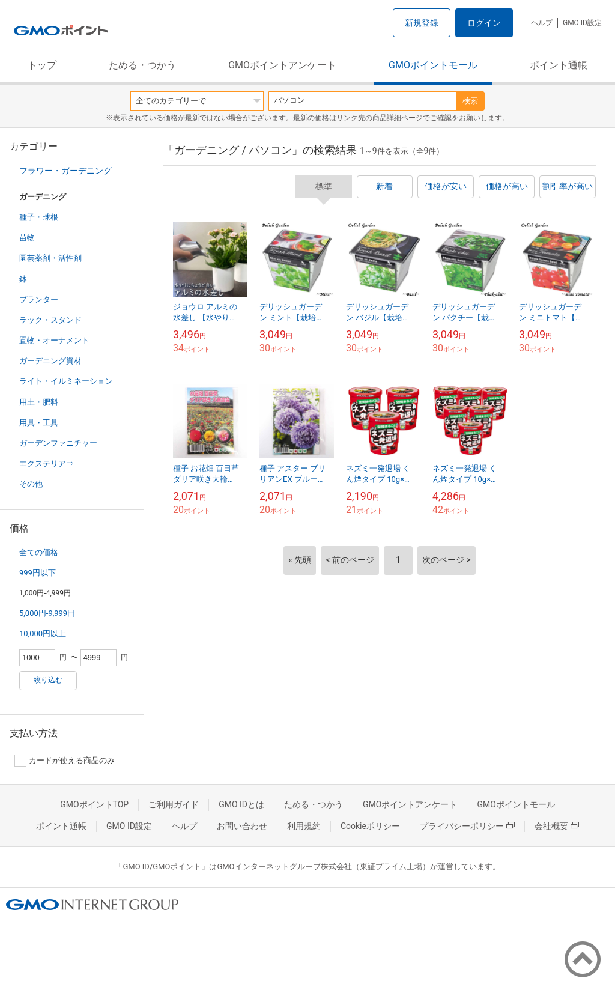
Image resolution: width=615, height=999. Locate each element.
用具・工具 (38, 422)
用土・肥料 (38, 402)
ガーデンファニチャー (58, 443)
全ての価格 (38, 552)
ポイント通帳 (558, 65)
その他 (31, 483)
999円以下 (37, 572)
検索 (470, 100)
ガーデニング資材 (50, 360)
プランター (38, 299)
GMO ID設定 (582, 23)
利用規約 (304, 826)
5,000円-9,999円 (47, 613)
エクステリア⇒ (46, 463)
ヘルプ (542, 23)
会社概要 (557, 826)
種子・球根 (38, 217)
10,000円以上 (42, 633)
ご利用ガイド (173, 804)
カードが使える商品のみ (64, 761)
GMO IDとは (241, 804)
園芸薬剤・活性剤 (50, 258)
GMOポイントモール (433, 65)
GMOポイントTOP (94, 804)
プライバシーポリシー (467, 826)
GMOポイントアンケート (282, 65)
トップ (42, 65)
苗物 (27, 237)
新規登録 (421, 23)
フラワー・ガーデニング (65, 170)
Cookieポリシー (370, 826)
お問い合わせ (242, 826)
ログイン (484, 23)
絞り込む (48, 680)
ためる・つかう (142, 65)
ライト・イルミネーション (66, 381)
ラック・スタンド (50, 319)
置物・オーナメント (54, 340)
